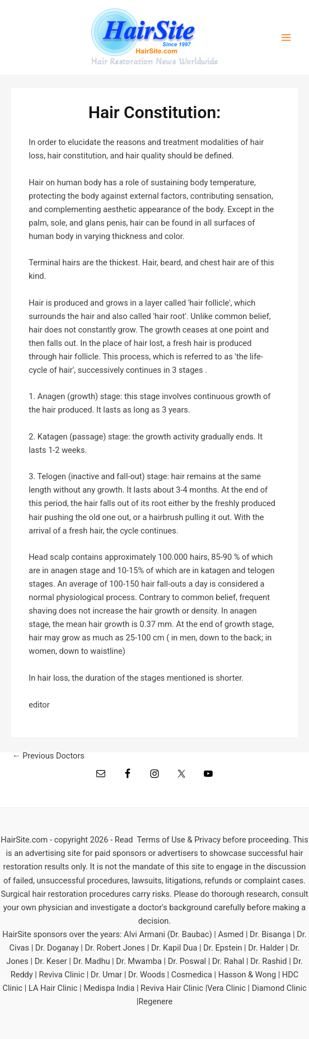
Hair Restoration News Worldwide (154, 61)
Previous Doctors (48, 756)
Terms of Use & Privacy (179, 840)
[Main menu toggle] (286, 37)
